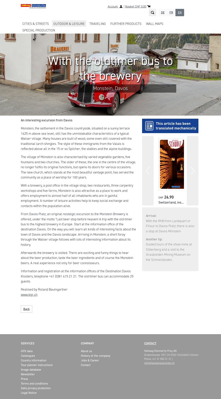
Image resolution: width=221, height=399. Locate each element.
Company (87, 343)
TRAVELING (97, 23)
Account (113, 6)
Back (26, 309)
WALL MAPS (154, 23)
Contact (150, 343)
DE (163, 12)
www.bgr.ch (29, 294)
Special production (38, 30)
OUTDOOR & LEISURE (69, 23)
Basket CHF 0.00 (135, 6)
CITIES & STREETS (35, 23)
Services (27, 343)
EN (180, 12)
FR (171, 12)
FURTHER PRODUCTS (125, 23)
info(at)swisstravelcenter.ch (159, 363)
